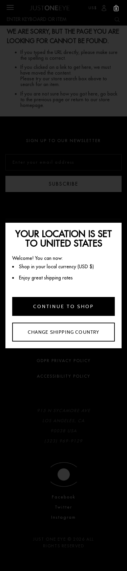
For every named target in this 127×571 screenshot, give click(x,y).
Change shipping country (64, 332)
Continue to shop (63, 306)
